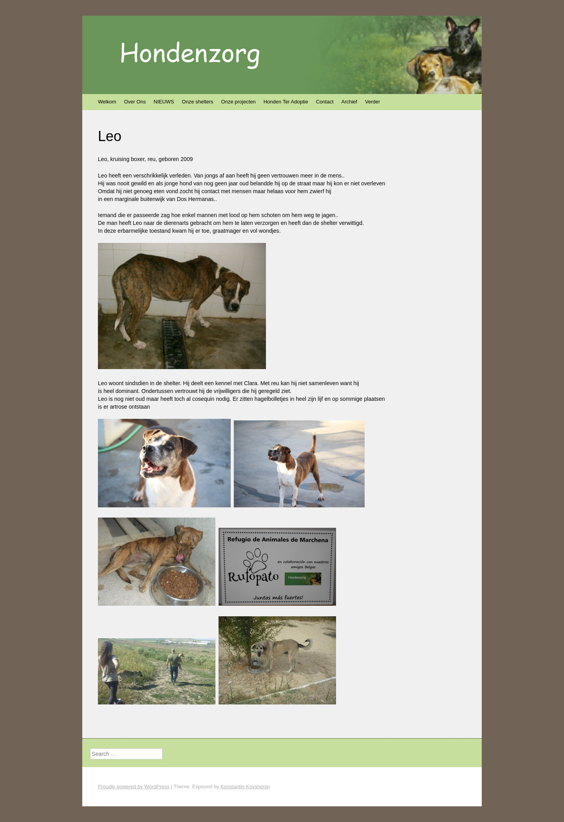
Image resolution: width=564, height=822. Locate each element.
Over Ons (135, 102)
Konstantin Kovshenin (245, 786)
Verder (372, 102)
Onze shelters (197, 102)
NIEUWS (164, 102)
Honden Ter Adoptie (286, 102)
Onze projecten (238, 102)
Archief (349, 102)
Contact (325, 102)
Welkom (107, 102)
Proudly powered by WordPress (134, 786)
